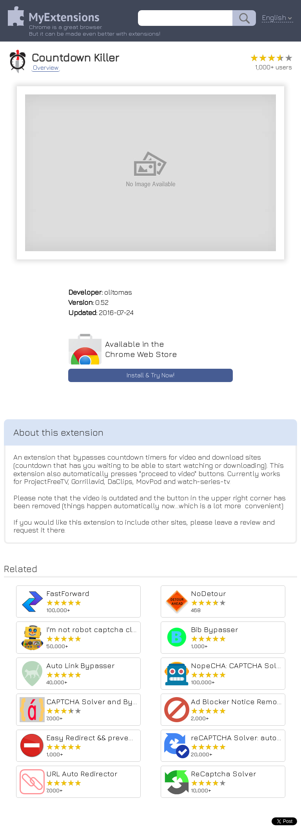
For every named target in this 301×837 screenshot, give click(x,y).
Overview (45, 67)
